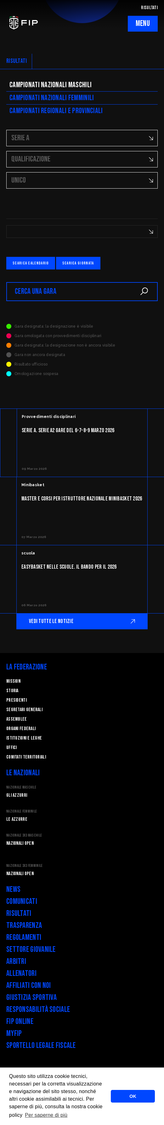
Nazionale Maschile (21, 787)
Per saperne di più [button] (46, 1115)
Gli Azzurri (16, 795)
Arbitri (16, 961)
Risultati (18, 913)
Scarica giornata (78, 263)
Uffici (11, 748)
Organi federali (21, 729)
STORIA (12, 691)
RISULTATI (149, 8)
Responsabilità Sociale (38, 1009)
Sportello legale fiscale (41, 1045)
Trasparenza (24, 925)
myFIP (14, 1033)
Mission (13, 681)
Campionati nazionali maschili (50, 84)
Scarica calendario (31, 263)
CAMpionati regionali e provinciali (56, 110)
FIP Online (19, 1021)
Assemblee (16, 719)
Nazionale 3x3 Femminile (24, 865)
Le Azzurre (16, 819)
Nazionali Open (20, 843)
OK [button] (132, 1096)
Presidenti (16, 700)
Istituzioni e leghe (24, 738)
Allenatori (21, 973)
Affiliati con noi (28, 985)
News (13, 889)
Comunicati (21, 901)
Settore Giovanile (31, 949)
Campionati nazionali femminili (51, 97)
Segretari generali (24, 710)
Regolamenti (23, 937)
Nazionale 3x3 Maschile (24, 835)
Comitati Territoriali (26, 757)
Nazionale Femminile (21, 811)
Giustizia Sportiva (31, 997)
